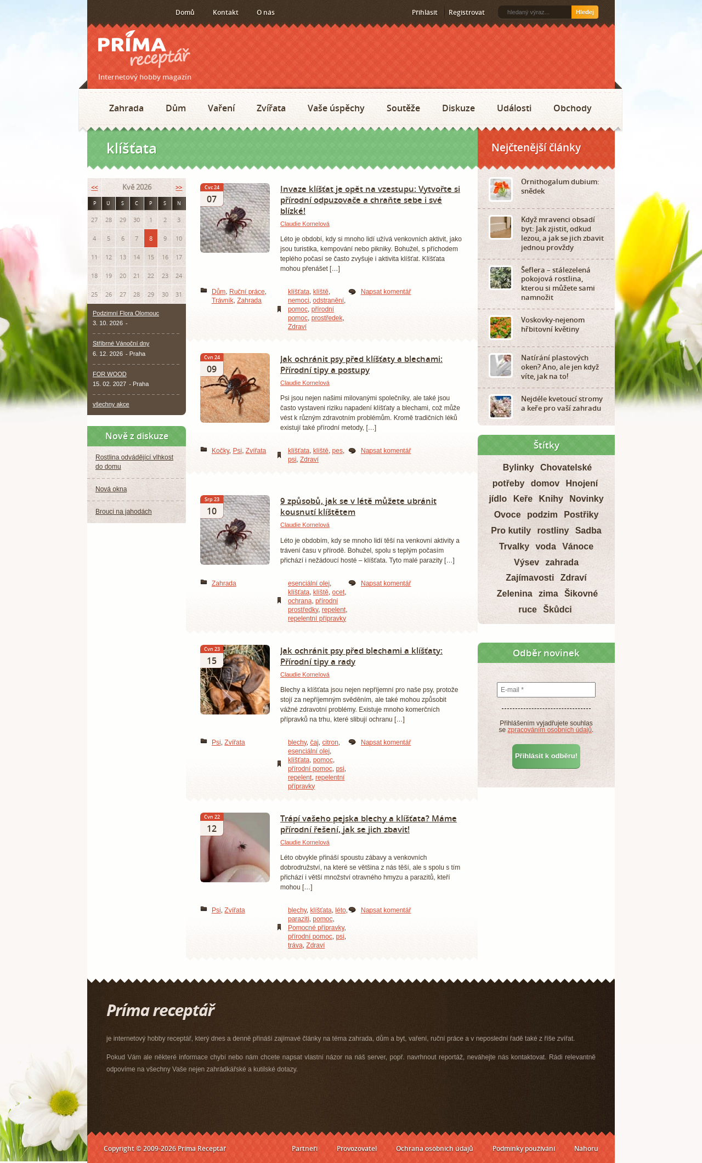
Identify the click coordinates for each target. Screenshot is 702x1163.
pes (337, 451)
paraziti (298, 919)
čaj (314, 742)
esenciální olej (309, 583)
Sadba (588, 530)
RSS (99, 13)
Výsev (526, 562)
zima (548, 593)
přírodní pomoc (310, 769)
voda (545, 546)
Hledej (585, 12)
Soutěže (403, 108)
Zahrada (126, 108)
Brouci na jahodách (123, 511)
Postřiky (581, 514)
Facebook (115, 12)
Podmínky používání (523, 1148)
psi (292, 459)
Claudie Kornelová (305, 223)
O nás (266, 12)
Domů (185, 12)
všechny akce (111, 404)
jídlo (498, 498)
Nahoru (586, 1148)
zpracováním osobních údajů (550, 730)
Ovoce (507, 514)
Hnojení (582, 483)
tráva (295, 945)
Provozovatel (357, 1148)
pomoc (298, 309)
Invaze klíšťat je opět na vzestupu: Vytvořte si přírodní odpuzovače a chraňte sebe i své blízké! (370, 199)
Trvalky (514, 546)
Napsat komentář (386, 292)
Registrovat (467, 12)
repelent (334, 610)
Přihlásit (425, 12)
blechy (297, 742)
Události (514, 108)
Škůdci (557, 609)
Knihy (551, 498)
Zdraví (297, 327)
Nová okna (111, 489)
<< (94, 187)
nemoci (298, 300)
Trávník (223, 300)
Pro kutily (511, 530)
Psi (237, 451)
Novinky (586, 498)
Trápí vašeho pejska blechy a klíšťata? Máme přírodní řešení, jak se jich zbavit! (368, 824)
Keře (523, 498)
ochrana (300, 601)
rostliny (553, 530)
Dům (176, 108)
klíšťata (298, 292)
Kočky (220, 451)
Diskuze (458, 108)
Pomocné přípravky (316, 928)
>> (179, 187)
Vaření (221, 108)
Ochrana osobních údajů (434, 1148)
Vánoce (577, 546)
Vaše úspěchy (336, 108)
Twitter (133, 13)
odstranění (328, 300)
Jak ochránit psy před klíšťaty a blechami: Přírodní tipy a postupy (361, 364)
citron (330, 742)
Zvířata (271, 108)
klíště (321, 292)
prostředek (327, 318)
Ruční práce (247, 292)
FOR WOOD (110, 374)
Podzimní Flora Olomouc (126, 313)
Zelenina (515, 593)
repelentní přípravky (317, 618)
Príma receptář (144, 49)
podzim (542, 514)
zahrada (562, 562)
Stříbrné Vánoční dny (121, 343)
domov (545, 483)
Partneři (305, 1148)
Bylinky (518, 467)
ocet (338, 592)
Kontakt (226, 12)
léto (340, 910)
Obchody (572, 108)
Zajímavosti (530, 577)
